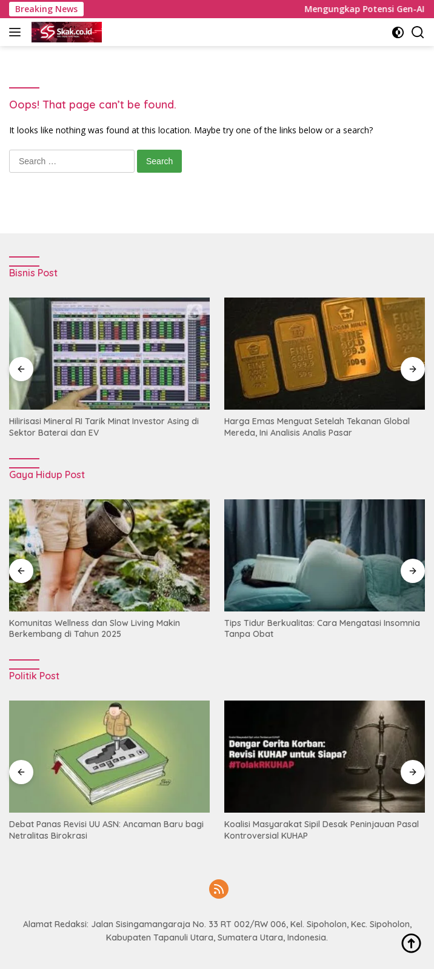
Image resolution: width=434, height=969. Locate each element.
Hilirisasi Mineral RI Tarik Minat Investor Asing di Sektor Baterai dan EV (104, 427)
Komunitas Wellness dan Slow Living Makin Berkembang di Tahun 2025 (94, 628)
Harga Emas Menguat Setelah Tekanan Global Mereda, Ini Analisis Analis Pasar (317, 427)
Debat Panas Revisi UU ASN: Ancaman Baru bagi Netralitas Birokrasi (106, 830)
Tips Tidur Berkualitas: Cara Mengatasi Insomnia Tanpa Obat (322, 628)
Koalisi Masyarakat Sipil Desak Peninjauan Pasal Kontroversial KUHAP (321, 830)
